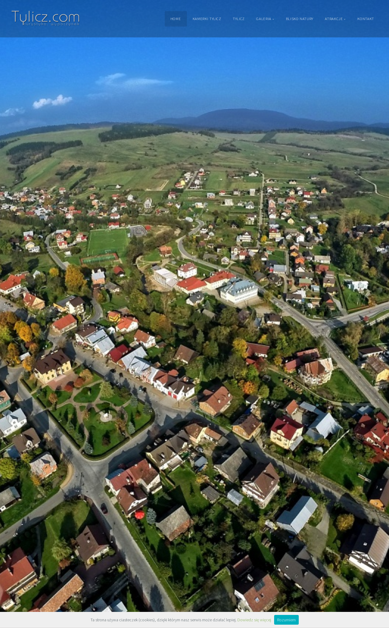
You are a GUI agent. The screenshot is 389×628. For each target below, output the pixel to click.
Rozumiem (286, 620)
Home (175, 18)
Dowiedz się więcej (254, 620)
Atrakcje (334, 18)
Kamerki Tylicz (207, 18)
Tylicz (239, 18)
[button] (18, 314)
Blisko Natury (299, 18)
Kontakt (365, 18)
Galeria (263, 18)
